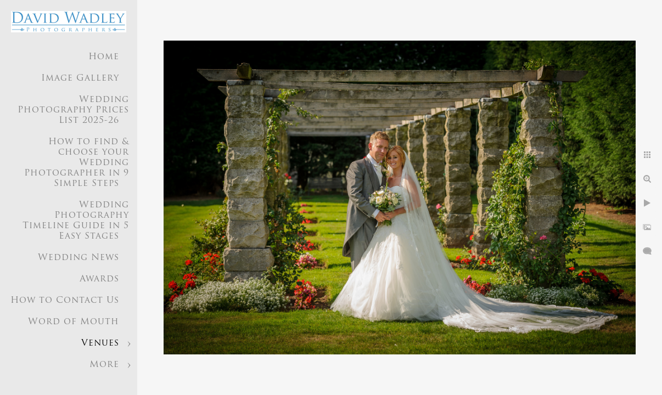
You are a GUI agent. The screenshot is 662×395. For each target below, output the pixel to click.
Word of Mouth (73, 322)
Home (103, 57)
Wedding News (78, 257)
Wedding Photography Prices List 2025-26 (73, 110)
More (104, 364)
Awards (99, 279)
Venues (100, 343)
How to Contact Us (64, 300)
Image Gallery (80, 78)
